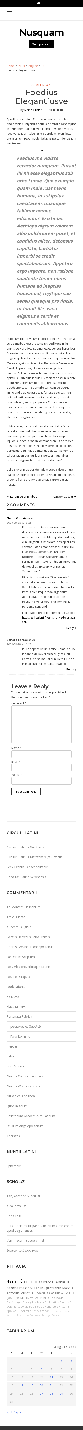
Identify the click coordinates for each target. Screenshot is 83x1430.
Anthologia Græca (48, 1315)
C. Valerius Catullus (47, 1293)
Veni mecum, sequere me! (25, 1240)
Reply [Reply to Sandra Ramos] (70, 669)
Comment (18, 703)
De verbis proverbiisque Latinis (28, 967)
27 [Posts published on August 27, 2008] (41, 1394)
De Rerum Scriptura (21, 957)
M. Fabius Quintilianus (46, 1288)
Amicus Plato (16, 917)
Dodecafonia (16, 987)
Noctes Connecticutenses (25, 1076)
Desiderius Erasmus (61, 1311)
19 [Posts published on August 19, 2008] (31, 1385)
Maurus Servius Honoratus (41, 1306)
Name (16, 748)
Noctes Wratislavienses (23, 1086)
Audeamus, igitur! (19, 927)
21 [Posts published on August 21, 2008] (51, 1385)
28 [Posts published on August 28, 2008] (51, 1394)
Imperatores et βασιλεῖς (24, 1026)
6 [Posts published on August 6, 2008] (41, 1369)
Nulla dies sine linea (21, 1096)
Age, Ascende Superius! (23, 1196)
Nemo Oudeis (33, 110)
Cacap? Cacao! (63, 497)
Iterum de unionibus (23, 497)
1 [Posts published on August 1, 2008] (61, 1361)
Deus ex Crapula (18, 977)
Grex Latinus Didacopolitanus (28, 867)
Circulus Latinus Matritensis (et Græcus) (35, 857)
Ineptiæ (12, 1046)
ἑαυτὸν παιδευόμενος (22, 1250)
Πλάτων (31, 1298)
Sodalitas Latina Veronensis (26, 877)
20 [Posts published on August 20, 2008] (41, 1385)
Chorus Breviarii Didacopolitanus (30, 947)
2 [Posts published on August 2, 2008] (71, 1361)
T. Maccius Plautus (27, 1315)
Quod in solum (17, 1106)
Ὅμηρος (11, 1315)
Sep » (17, 1412)
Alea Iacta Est (16, 1206)
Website (16, 775)
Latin (10, 1056)
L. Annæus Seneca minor (33, 1311)
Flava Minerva (17, 1006)
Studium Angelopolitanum (25, 1126)
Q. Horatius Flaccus (56, 1302)
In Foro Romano (18, 1036)
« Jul (9, 1412)
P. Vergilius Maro (33, 1302)
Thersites (13, 1136)
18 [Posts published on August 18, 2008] (21, 1385)
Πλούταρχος (14, 1302)
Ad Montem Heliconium (24, 907)
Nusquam (41, 32)
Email (16, 761)
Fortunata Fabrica (19, 1016)
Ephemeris (14, 1166)
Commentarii (41, 85)
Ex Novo (13, 996)
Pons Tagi (14, 1216)
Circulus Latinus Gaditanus (25, 847)
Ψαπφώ (15, 1281)
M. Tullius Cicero (37, 1282)
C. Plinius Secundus (50, 1298)
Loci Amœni (15, 1066)
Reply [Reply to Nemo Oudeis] (70, 628)
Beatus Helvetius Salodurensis (28, 937)
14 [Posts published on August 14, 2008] (51, 1377)
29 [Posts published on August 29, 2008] (61, 1394)
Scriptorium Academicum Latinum (31, 1116)
